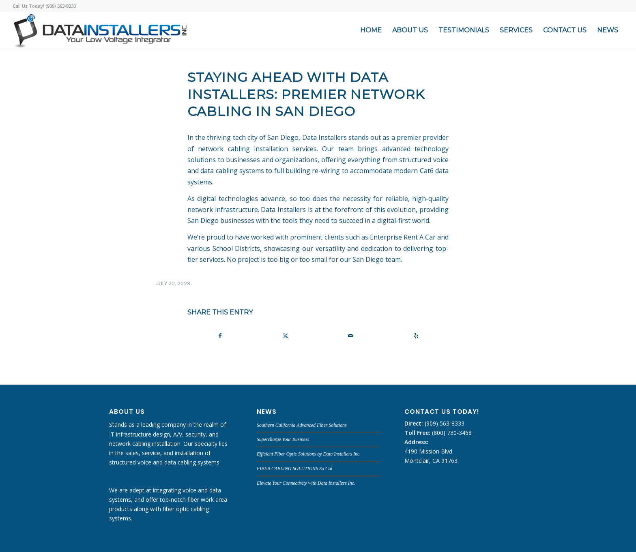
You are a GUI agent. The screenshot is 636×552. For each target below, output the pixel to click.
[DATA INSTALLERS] (100, 30)
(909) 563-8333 (443, 423)
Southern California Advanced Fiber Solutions (302, 425)
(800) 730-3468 (451, 432)
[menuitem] (371, 30)
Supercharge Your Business (283, 439)
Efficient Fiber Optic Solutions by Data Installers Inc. (309, 454)
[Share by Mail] (350, 335)
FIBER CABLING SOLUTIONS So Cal (294, 468)
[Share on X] (285, 335)
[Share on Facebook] (220, 335)
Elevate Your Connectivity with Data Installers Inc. (306, 483)
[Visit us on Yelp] (416, 335)
